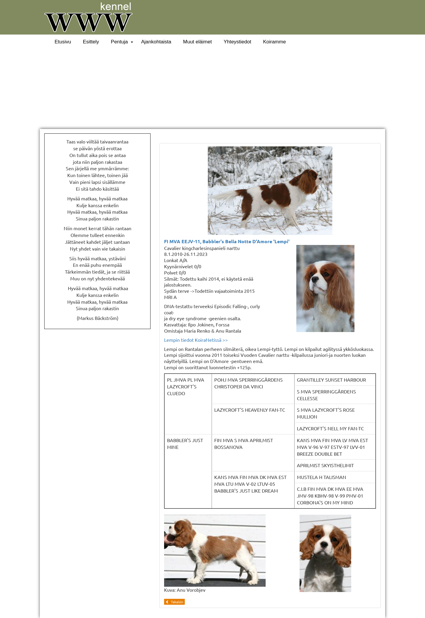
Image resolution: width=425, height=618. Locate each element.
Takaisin (174, 601)
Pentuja (119, 42)
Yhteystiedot (237, 42)
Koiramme (274, 42)
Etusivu (63, 42)
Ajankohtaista (156, 42)
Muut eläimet (197, 42)
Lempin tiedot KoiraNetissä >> (196, 340)
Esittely (91, 42)
